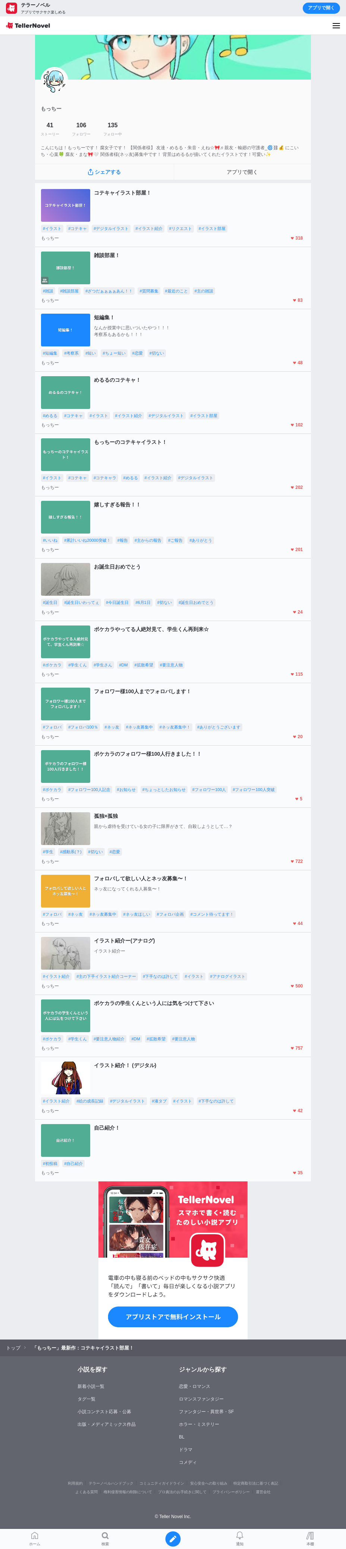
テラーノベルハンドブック (111, 1483)
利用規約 (75, 1483)
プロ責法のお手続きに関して (182, 1492)
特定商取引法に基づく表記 (255, 1483)
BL (182, 1437)
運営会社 (263, 1492)
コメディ (188, 1462)
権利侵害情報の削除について (128, 1492)
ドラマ (185, 1449)
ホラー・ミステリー (199, 1424)
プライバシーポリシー (231, 1492)
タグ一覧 (86, 1399)
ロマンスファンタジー (201, 1399)
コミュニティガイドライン (161, 1483)
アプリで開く (321, 7)
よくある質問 (86, 1492)
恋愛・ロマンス (194, 1386)
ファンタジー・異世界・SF (206, 1411)
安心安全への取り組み (208, 1483)
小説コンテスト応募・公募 (104, 1411)
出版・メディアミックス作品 (107, 1424)
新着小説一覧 (91, 1386)
